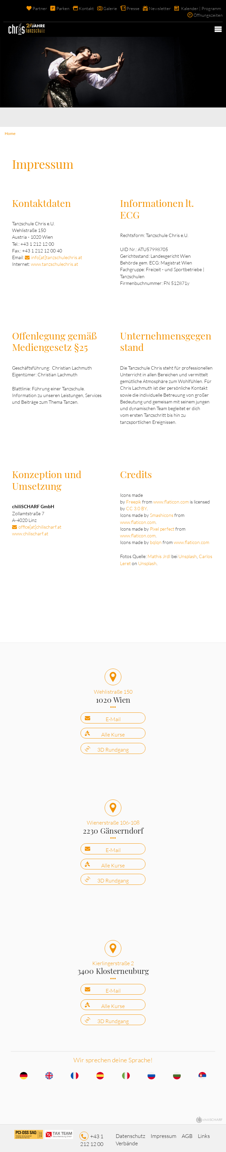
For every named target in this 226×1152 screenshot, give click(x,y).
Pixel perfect (162, 527)
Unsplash (187, 554)
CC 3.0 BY (136, 507)
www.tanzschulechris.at (54, 263)
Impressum (163, 1132)
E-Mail (113, 716)
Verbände (127, 1139)
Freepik (133, 500)
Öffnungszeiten (208, 15)
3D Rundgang (113, 747)
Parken (62, 8)
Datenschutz (130, 1132)
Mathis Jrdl (159, 554)
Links (204, 1132)
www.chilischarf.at (30, 532)
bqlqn (156, 540)
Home (10, 133)
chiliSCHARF (213, 1115)
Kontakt (86, 8)
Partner (40, 8)
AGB (187, 1132)
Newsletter (160, 8)
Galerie (110, 8)
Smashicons (161, 513)
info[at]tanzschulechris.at (56, 256)
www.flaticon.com (171, 500)
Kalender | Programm (201, 8)
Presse (132, 8)
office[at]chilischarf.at (39, 525)
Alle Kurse (113, 731)
